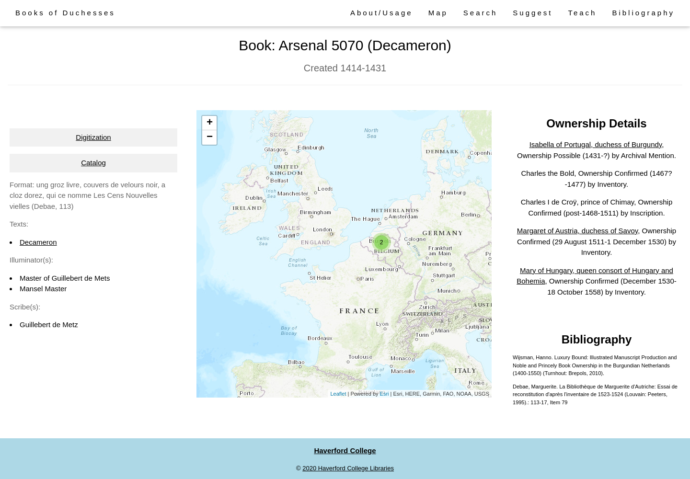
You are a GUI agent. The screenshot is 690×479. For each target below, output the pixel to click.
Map (438, 13)
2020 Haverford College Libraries (348, 468)
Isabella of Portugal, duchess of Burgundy (595, 144)
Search (480, 13)
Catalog (93, 163)
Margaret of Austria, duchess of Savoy (577, 231)
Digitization (93, 137)
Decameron (38, 242)
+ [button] (210, 123)
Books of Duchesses (65, 13)
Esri (384, 394)
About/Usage (381, 13)
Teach (582, 13)
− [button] (210, 137)
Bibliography (643, 13)
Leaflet (338, 394)
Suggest (532, 13)
